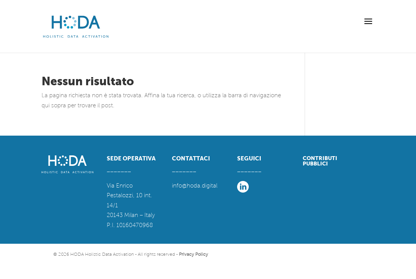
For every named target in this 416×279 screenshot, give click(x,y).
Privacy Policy (193, 254)
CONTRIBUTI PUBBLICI (320, 161)
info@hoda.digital (194, 186)
